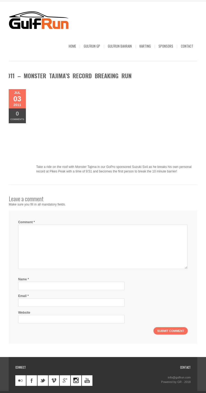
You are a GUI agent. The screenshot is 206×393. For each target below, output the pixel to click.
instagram (76, 380)
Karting (145, 46)
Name (23, 279)
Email (23, 296)
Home (72, 46)
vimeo (54, 380)
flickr (20, 380)
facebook (31, 380)
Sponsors (165, 46)
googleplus (65, 380)
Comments (17, 115)
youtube (87, 380)
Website (24, 312)
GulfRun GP (92, 46)
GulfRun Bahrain (120, 46)
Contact (187, 46)
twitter (43, 380)
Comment (26, 222)
